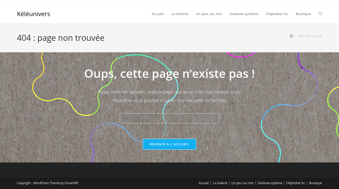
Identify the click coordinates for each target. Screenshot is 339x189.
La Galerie (220, 183)
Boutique (315, 183)
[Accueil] (291, 36)
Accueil (204, 183)
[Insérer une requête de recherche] (169, 118)
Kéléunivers (33, 13)
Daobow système (270, 183)
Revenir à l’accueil (169, 144)
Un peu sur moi (242, 183)
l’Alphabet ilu (295, 183)
